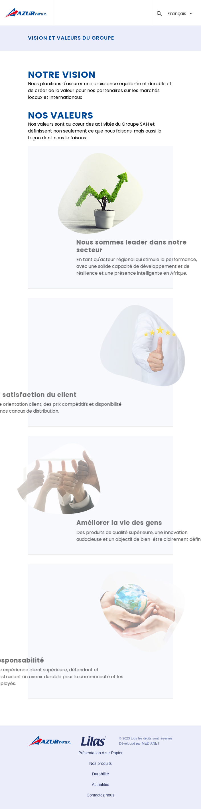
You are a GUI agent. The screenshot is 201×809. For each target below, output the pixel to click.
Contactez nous (100, 795)
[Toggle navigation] (143, 13)
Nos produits (100, 763)
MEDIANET (150, 743)
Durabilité (100, 774)
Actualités (100, 784)
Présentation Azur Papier (100, 753)
